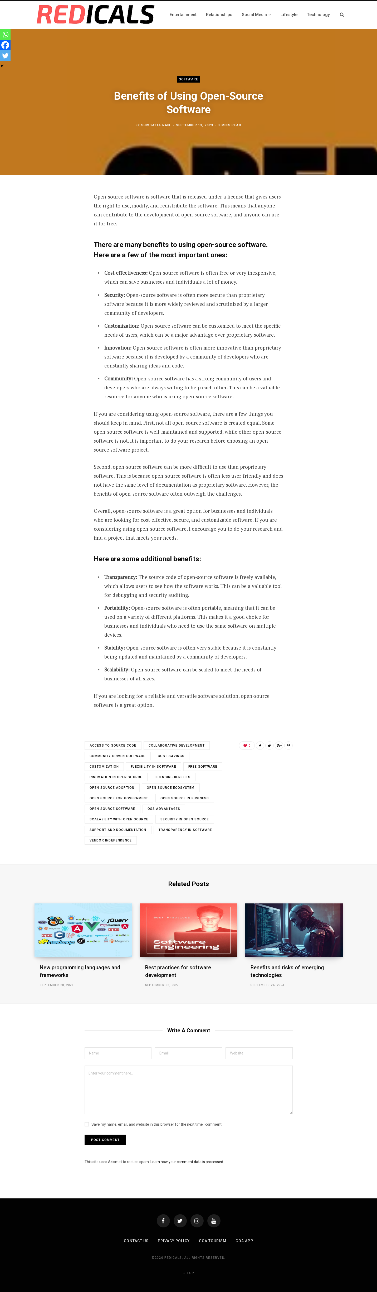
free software (203, 766)
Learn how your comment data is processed (186, 1162)
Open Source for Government (119, 798)
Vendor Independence (111, 840)
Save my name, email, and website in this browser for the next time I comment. (156, 1124)
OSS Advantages (164, 809)
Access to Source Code (113, 745)
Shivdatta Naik (156, 125)
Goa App (244, 1241)
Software (188, 79)
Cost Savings (171, 756)
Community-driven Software (118, 756)
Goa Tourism (213, 1241)
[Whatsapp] (5, 34)
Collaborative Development (177, 745)
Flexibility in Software (153, 766)
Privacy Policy (174, 1241)
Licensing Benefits (173, 777)
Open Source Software (112, 809)
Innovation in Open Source (116, 777)
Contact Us (136, 1241)
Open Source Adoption (112, 788)
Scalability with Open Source (119, 819)
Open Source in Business (184, 798)
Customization (104, 766)
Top (188, 1273)
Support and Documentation (118, 830)
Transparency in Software (185, 830)
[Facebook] (5, 45)
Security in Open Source (184, 819)
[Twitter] (5, 55)
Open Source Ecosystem (171, 788)
